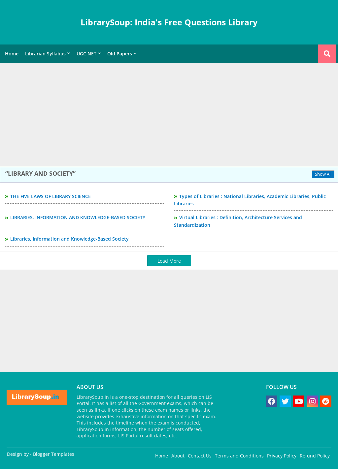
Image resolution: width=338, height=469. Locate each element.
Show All (323, 174)
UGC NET (86, 53)
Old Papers (119, 53)
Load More (169, 261)
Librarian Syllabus (45, 53)
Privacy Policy (281, 456)
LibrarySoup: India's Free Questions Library (169, 22)
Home (11, 53)
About (178, 456)
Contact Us (200, 456)
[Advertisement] (169, 116)
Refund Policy (315, 456)
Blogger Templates (53, 454)
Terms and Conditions (239, 456)
